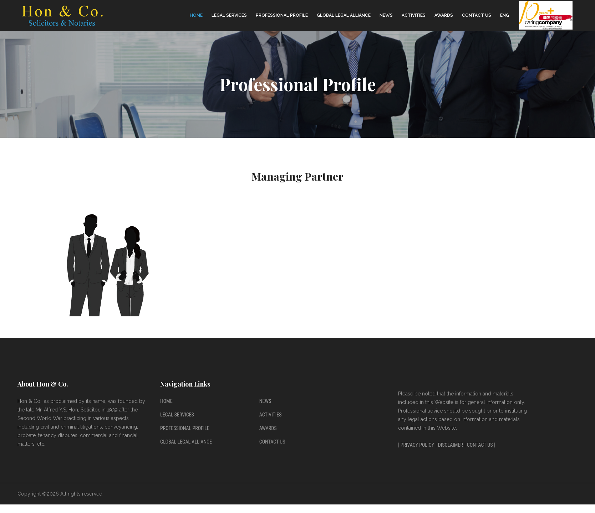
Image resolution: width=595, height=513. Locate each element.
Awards (443, 15)
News (386, 15)
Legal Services (177, 415)
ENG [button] (504, 15)
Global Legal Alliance (344, 15)
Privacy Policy (417, 445)
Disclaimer (450, 445)
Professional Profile (184, 428)
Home (196, 15)
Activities (414, 15)
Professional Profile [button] (282, 15)
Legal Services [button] (229, 15)
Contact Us (476, 15)
